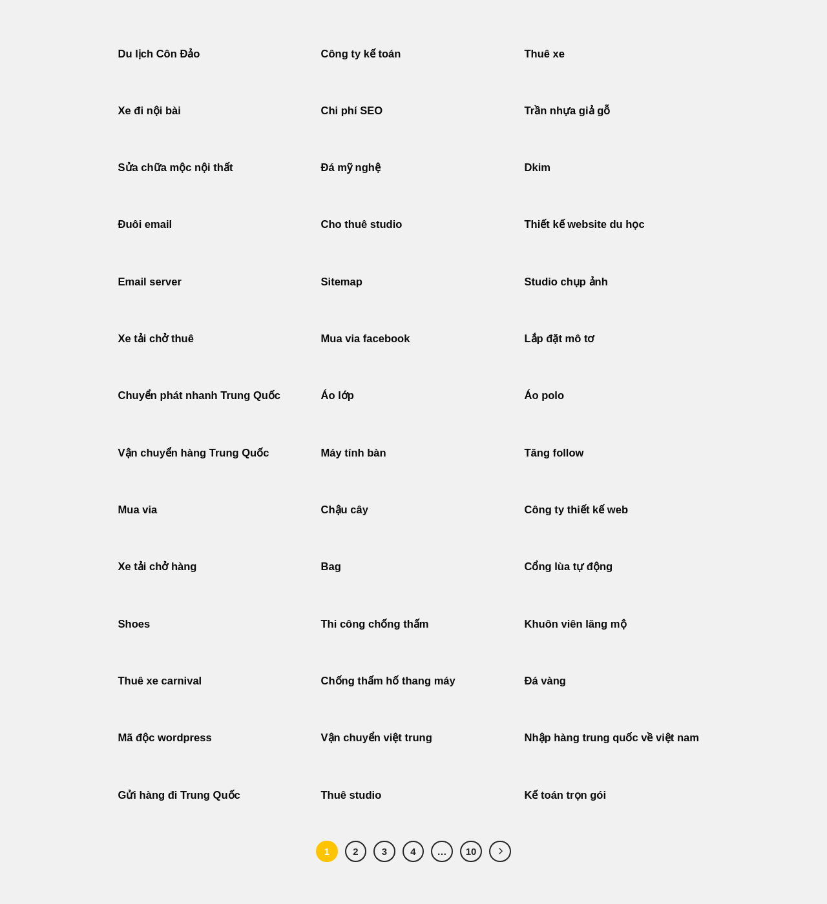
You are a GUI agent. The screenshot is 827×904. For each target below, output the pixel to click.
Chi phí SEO (352, 111)
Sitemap (341, 282)
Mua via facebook (365, 339)
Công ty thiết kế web (576, 510)
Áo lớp (337, 395)
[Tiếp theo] (500, 852)
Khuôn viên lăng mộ (576, 624)
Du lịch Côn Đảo (159, 54)
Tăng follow (554, 453)
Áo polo (545, 395)
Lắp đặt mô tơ (559, 339)
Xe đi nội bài (149, 111)
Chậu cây (344, 510)
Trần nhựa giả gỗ (568, 111)
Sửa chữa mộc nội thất (175, 167)
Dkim (537, 167)
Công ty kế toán (361, 54)
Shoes (134, 624)
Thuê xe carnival (160, 681)
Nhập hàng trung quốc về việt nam (612, 738)
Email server (150, 282)
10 (471, 851)
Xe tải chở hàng (157, 566)
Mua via (138, 510)
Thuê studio (351, 795)
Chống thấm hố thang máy (388, 681)
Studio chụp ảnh (566, 282)
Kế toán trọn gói (566, 795)
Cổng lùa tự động (569, 566)
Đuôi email (145, 224)
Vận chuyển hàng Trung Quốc (193, 453)
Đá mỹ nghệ (351, 167)
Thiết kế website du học (585, 224)
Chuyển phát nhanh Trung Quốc (199, 395)
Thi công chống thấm (375, 624)
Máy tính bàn (353, 453)
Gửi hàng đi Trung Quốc (179, 795)
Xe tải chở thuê (156, 339)
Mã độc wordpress (165, 738)
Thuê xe (545, 54)
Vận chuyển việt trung (376, 738)
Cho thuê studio (362, 224)
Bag (331, 566)
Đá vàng (545, 681)
